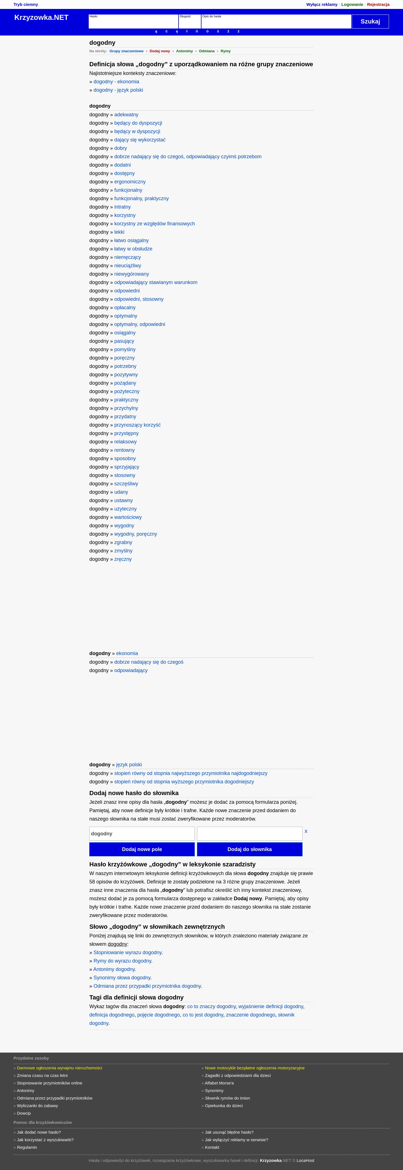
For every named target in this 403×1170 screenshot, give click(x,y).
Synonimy (214, 1090)
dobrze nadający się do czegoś (148, 662)
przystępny (126, 433)
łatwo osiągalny (131, 240)
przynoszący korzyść (137, 425)
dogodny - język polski (118, 90)
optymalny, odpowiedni (139, 324)
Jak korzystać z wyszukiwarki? (45, 1139)
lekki (119, 232)
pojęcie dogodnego (158, 1015)
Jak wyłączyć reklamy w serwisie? (236, 1139)
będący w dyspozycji (137, 131)
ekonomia (127, 653)
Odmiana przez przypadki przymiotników (54, 1098)
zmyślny (123, 551)
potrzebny (125, 366)
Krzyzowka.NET (41, 17)
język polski (129, 764)
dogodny (100, 106)
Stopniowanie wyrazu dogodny (127, 952)
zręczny (123, 559)
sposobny (125, 458)
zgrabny (123, 542)
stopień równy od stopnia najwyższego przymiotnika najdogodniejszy (190, 773)
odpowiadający (130, 670)
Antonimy (184, 51)
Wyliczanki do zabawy (37, 1105)
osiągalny (124, 332)
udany (121, 492)
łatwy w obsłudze (133, 249)
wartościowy (128, 517)
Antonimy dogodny (114, 969)
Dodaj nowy (160, 51)
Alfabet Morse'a (219, 1083)
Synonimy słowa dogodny (121, 977)
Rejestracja (378, 4)
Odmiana (207, 51)
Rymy (226, 51)
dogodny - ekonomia (116, 81)
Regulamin (27, 1147)
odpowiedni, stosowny (138, 299)
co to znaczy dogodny (211, 1006)
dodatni (122, 165)
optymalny (125, 316)
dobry (120, 148)
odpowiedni (127, 291)
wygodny (124, 525)
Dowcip (24, 1113)
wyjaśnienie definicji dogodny (270, 1006)
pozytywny (126, 374)
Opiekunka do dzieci (224, 1105)
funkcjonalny (128, 190)
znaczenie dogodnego (250, 1015)
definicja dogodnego (111, 1015)
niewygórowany (131, 274)
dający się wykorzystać (139, 140)
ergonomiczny (130, 182)
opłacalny (124, 307)
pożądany (125, 383)
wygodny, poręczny (135, 534)
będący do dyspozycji (138, 123)
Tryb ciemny (25, 4)
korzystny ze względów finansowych (154, 223)
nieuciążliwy (127, 265)
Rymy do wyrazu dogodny (122, 961)
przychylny (126, 408)
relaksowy (125, 442)
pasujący (124, 341)
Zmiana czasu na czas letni (42, 1075)
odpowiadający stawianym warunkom (155, 282)
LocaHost (305, 1160)
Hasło (93, 16)
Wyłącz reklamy (322, 4)
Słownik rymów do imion (227, 1098)
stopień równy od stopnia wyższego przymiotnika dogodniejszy (184, 781)
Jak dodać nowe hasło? (39, 1132)
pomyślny (124, 349)
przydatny (125, 416)
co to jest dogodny (203, 1015)
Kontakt (212, 1147)
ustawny (123, 500)
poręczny (124, 358)
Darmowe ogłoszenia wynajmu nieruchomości (59, 1067)
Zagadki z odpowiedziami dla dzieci (238, 1075)
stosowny (124, 475)
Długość (185, 16)
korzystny (124, 215)
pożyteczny (126, 391)
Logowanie (352, 4)
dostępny (124, 173)
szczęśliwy (126, 483)
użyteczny (125, 509)
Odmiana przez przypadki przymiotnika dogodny (147, 986)
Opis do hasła (211, 16)
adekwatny (126, 114)
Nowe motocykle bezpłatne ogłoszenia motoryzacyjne (255, 1067)
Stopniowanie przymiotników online (49, 1083)
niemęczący (127, 257)
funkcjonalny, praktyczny (141, 198)
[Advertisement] (43, 119)
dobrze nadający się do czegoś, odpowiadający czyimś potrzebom (187, 156)
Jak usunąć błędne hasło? (229, 1132)
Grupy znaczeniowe (127, 51)
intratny (122, 207)
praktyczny (126, 400)
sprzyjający (126, 467)
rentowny (124, 450)
